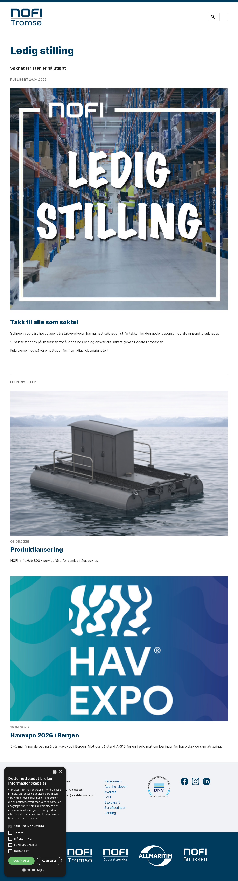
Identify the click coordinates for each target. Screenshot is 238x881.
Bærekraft (112, 802)
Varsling (110, 813)
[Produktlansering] (119, 463)
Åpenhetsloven (115, 787)
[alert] (35, 822)
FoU (107, 797)
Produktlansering (36, 549)
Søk (213, 17)
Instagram (195, 781)
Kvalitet (110, 792)
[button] (35, 870)
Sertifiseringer (114, 807)
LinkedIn (206, 781)
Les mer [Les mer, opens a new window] (35, 818)
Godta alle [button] (21, 860)
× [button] (60, 771)
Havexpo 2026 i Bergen (44, 735)
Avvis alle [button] (49, 860)
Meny (223, 17)
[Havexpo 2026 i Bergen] (119, 648)
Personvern (113, 781)
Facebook (184, 781)
